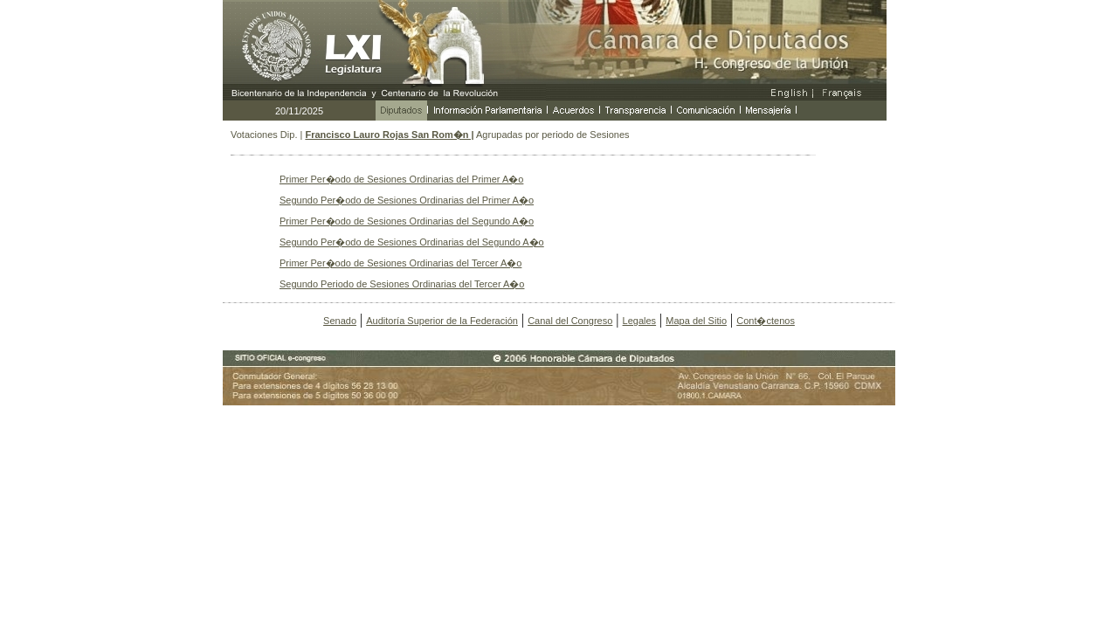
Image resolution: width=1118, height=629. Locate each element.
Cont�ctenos (765, 320)
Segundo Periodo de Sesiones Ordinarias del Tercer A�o (402, 284)
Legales (640, 320)
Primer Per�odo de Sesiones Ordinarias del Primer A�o (401, 179)
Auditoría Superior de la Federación (442, 320)
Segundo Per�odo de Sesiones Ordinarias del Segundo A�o (412, 242)
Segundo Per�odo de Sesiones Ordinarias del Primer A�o (407, 200)
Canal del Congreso (570, 320)
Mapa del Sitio (696, 320)
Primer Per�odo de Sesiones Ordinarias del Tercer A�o (400, 263)
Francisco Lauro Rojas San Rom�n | (389, 134)
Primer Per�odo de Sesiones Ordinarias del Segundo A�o (407, 221)
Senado (339, 320)
